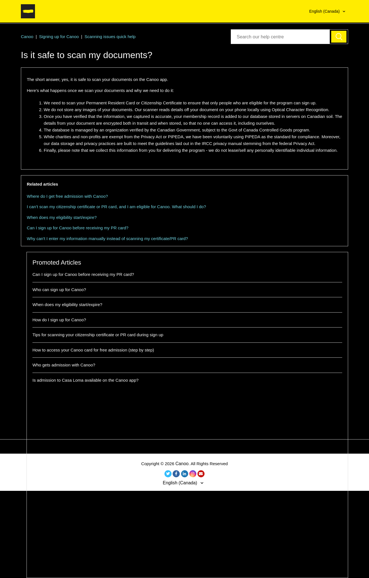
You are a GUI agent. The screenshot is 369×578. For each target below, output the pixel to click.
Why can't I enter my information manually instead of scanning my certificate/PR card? (107, 238)
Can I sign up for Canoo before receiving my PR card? (77, 227)
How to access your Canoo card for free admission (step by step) (93, 350)
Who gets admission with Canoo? (63, 364)
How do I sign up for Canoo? (59, 319)
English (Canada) (325, 11)
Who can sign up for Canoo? (59, 289)
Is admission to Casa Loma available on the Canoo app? (85, 380)
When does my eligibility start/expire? (62, 217)
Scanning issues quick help (110, 36)
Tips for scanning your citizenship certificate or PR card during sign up (97, 334)
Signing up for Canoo (59, 36)
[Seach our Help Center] (280, 37)
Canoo (27, 36)
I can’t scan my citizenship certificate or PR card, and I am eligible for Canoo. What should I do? (116, 206)
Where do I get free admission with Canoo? (67, 196)
